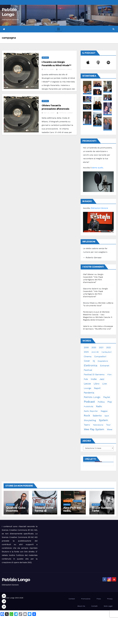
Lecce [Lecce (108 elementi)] (87, 383)
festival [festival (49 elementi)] (88, 370)
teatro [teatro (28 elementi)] (87, 425)
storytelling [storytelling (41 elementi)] (90, 420)
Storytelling (39, 504)
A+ (4, 596)
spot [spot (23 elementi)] (107, 416)
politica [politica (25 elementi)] (101, 402)
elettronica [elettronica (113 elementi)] (90, 365)
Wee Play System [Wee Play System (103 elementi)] (94, 429)
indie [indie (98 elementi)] (94, 379)
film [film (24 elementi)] (109, 374)
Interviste (77, 501)
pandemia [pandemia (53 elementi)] (89, 392)
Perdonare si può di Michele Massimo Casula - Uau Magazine (96, 314)
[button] (113, 29)
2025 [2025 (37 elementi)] (86, 352)
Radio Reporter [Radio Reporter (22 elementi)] (91, 411)
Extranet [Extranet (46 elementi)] (104, 365)
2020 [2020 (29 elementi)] (94, 347)
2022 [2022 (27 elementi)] (108, 347)
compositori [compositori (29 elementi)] (100, 356)
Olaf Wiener (88, 274)
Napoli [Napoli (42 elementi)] (97, 388)
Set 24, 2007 (49, 113)
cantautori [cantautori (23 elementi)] (107, 352)
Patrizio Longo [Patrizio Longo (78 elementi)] (92, 397)
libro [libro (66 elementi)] (96, 383)
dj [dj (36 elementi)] (94, 361)
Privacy (109, 599)
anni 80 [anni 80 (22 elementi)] (95, 352)
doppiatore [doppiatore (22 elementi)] (103, 361)
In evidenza (68, 501)
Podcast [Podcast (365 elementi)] (89, 401)
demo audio (97, 167)
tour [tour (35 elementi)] (108, 425)
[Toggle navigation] (58, 29)
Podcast (67, 504)
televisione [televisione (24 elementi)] (98, 425)
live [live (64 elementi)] (104, 383)
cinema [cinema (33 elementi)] (87, 356)
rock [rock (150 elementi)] (87, 415)
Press (99, 599)
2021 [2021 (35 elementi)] (101, 347)
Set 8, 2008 (49, 69)
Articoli (45, 57)
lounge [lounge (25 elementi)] (87, 388)
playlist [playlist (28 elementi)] (106, 397)
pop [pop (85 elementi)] (109, 401)
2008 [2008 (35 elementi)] (86, 347)
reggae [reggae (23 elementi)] (104, 411)
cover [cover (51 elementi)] (87, 361)
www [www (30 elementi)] (109, 429)
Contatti (94, 606)
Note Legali (108, 606)
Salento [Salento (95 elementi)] (97, 415)
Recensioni (10, 504)
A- (4, 607)
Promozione (85, 599)
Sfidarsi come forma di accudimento (44, 510)
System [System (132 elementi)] (103, 420)
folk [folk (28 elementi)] (86, 379)
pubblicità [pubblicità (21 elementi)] (88, 406)
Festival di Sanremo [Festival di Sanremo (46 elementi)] (94, 374)
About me (81, 606)
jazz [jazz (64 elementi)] (102, 379)
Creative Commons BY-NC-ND (23, 537)
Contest (72, 599)
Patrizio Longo (9, 12)
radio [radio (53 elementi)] (99, 406)
